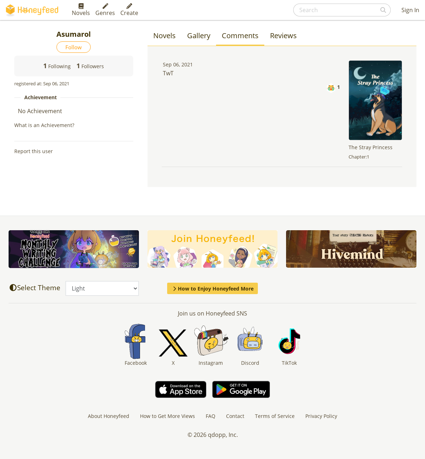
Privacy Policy (321, 416)
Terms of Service (275, 416)
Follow (73, 47)
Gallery (198, 35)
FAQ (210, 416)
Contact (235, 416)
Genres (105, 10)
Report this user (33, 151)
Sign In (410, 10)
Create (129, 10)
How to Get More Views (167, 416)
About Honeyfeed (108, 416)
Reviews (283, 35)
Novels (81, 10)
